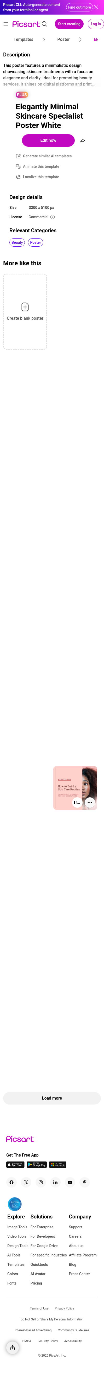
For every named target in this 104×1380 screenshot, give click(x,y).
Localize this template (41, 177)
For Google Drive (44, 1246)
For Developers (43, 1236)
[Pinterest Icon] (84, 1182)
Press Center (79, 1274)
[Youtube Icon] (70, 1182)
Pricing (36, 1283)
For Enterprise (42, 1227)
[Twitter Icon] (26, 1182)
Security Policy (47, 1341)
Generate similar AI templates (47, 156)
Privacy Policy (64, 1308)
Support (75, 1227)
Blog (72, 1264)
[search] (44, 24)
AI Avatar (38, 1274)
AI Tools (14, 1255)
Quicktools (39, 1264)
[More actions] (90, 802)
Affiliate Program (83, 1255)
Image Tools (17, 1227)
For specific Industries (49, 1255)
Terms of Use (39, 1308)
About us (76, 1246)
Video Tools (16, 1236)
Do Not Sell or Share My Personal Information (51, 1319)
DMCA (26, 1341)
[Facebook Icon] (11, 1182)
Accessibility (73, 1341)
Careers (75, 1236)
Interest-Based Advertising (33, 1330)
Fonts (11, 1283)
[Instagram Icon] (41, 1182)
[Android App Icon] (37, 1166)
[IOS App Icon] (15, 1166)
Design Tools (17, 1246)
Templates (16, 1264)
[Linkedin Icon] (55, 1182)
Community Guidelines (73, 1330)
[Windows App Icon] (57, 1166)
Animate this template (41, 166)
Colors (12, 1274)
